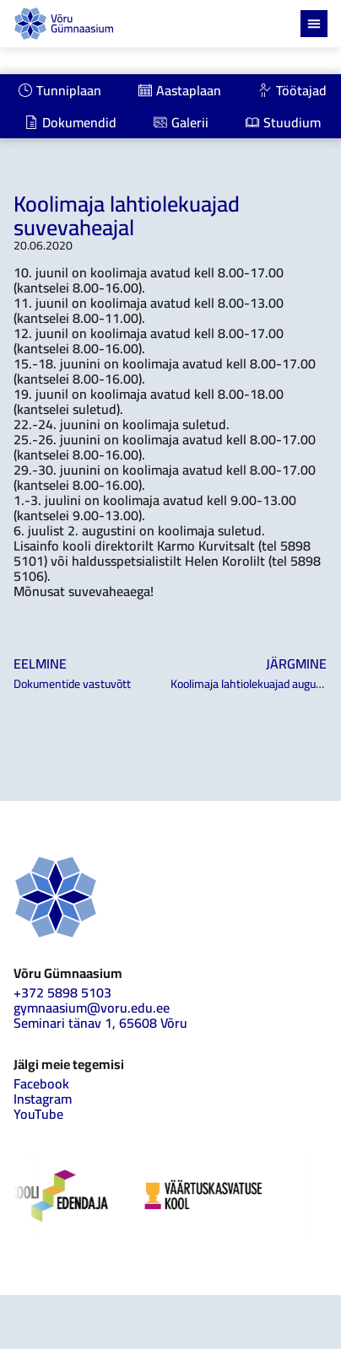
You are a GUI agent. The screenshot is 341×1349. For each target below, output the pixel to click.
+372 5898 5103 (62, 992)
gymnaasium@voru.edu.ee (92, 1007)
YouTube (38, 1113)
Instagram (43, 1098)
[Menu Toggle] (313, 23)
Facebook (41, 1083)
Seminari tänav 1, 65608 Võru (100, 1022)
